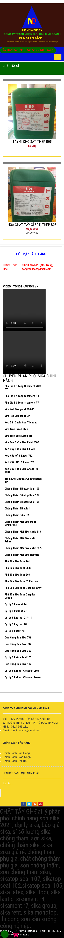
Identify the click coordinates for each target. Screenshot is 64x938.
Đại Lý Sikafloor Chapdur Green (23, 677)
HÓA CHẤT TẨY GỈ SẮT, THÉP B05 (32, 225)
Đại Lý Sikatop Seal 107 (18, 657)
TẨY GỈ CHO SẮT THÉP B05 (32, 142)
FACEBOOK (32, 792)
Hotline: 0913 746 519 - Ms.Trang (28, 50)
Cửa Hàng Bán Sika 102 (18, 664)
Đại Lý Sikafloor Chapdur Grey (22, 670)
